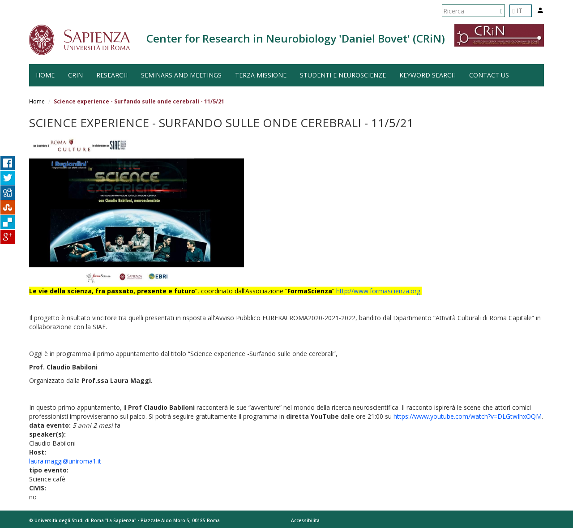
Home (37, 101)
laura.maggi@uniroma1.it (65, 461)
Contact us (489, 75)
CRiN (75, 75)
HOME (45, 75)
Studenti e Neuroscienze (343, 75)
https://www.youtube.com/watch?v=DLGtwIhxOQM (467, 416)
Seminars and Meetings (181, 75)
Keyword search (427, 75)
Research (112, 75)
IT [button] (517, 10)
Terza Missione (260, 75)
